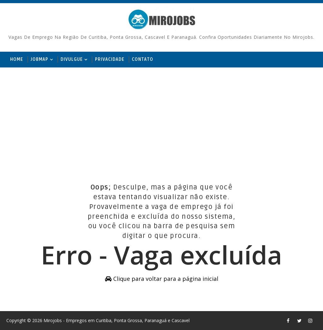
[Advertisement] (161, 116)
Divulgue (72, 59)
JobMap (39, 59)
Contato (142, 59)
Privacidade (109, 59)
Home (16, 59)
